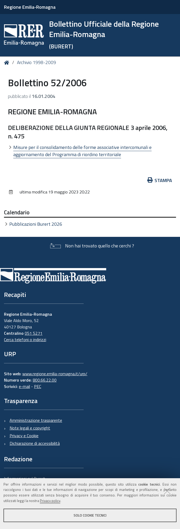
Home (7, 62)
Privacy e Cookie (24, 435)
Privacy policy (50, 500)
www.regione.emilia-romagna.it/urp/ (54, 373)
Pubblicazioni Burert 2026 (35, 224)
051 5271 (33, 333)
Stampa (159, 180)
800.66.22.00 (45, 380)
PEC (37, 386)
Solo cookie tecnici (90, 515)
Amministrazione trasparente (36, 420)
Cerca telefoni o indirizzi (25, 339)
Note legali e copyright (30, 428)
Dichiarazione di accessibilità (35, 443)
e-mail (24, 386)
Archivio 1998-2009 (36, 62)
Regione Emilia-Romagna (29, 7)
